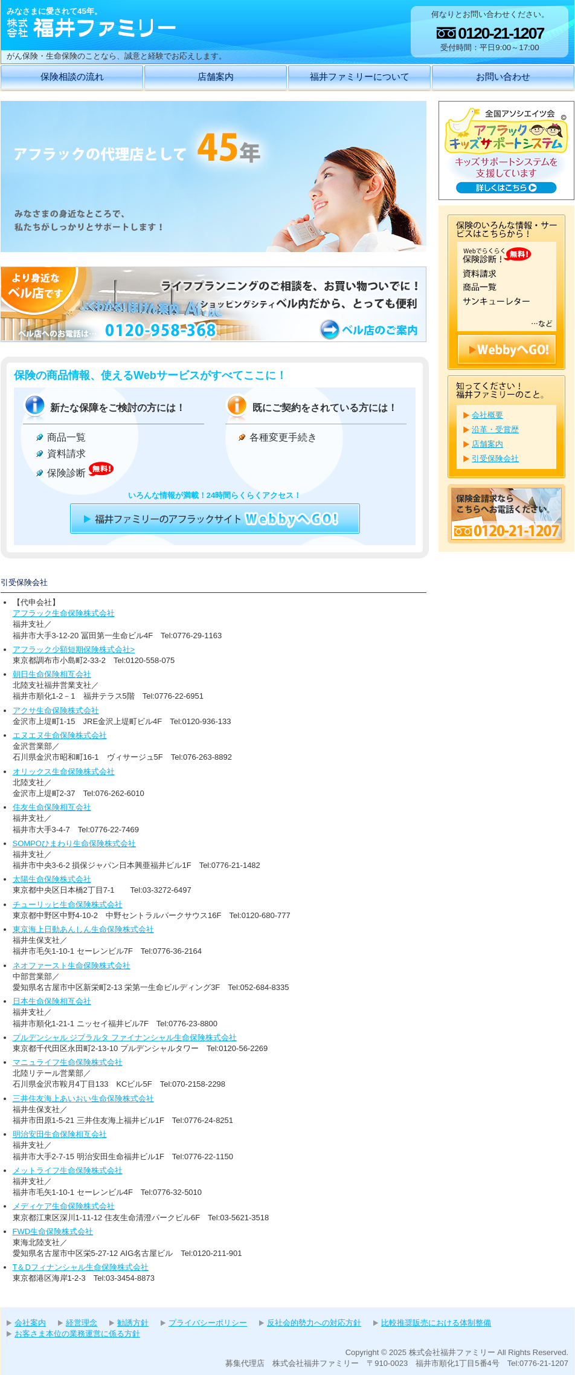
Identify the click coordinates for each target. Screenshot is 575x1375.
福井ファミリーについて (360, 77)
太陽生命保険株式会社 (52, 879)
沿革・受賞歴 (495, 429)
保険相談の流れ (72, 77)
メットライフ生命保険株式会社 (68, 1170)
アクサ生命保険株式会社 (56, 710)
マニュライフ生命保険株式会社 (68, 1062)
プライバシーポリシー (208, 1322)
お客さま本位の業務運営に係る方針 (77, 1333)
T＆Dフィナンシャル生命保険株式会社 (81, 1267)
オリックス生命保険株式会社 (64, 771)
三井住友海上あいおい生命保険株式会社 (83, 1098)
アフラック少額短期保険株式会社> (74, 649)
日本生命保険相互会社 (52, 1001)
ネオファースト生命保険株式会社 (71, 965)
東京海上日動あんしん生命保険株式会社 (83, 929)
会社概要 (487, 414)
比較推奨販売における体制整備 (436, 1322)
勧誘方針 (133, 1322)
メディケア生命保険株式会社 (64, 1206)
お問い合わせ (503, 77)
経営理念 (81, 1322)
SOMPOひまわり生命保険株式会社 (74, 843)
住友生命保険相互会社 (52, 807)
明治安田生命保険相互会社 (60, 1134)
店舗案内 (216, 77)
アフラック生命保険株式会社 (64, 613)
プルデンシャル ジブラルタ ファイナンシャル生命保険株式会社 (125, 1037)
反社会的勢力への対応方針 (314, 1322)
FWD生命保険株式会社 (53, 1231)
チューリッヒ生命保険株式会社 (68, 904)
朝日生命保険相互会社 (52, 674)
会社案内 (30, 1322)
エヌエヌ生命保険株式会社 (60, 735)
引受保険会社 (495, 458)
